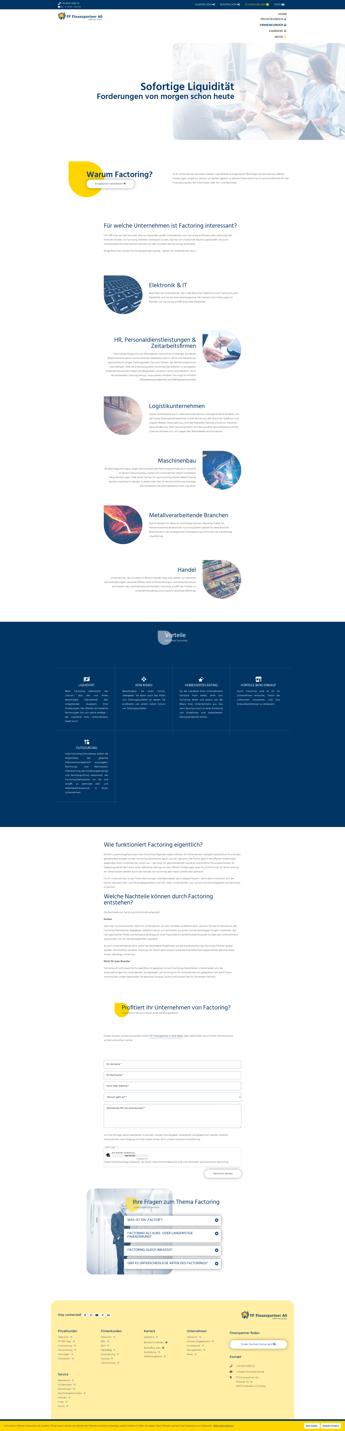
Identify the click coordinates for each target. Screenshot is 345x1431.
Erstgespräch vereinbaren (109, 184)
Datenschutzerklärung (188, 1139)
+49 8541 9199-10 (70, 3)
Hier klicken (130, 1155)
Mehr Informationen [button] (223, 1426)
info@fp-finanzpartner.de (250, 1372)
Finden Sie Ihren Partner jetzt (257, 1344)
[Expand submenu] (285, 19)
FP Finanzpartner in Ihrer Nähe (166, 1036)
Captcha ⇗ (142, 1159)
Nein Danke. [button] (312, 1426)
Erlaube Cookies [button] (331, 1426)
